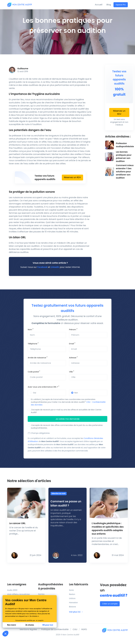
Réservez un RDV (72, 177)
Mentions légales (28, 629)
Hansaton (73, 602)
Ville (71, 371)
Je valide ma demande (67, 418)
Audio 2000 (12, 590)
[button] (5, 633)
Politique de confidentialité (55, 629)
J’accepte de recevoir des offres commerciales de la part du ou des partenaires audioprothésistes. (67, 426)
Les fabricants (78, 584)
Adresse (72, 357)
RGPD (84, 629)
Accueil (98, 4)
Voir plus (76, 612)
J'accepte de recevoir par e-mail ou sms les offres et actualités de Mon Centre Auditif (66, 411)
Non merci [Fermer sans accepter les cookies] (11, 625)
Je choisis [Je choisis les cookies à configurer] (29, 625)
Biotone (72, 606)
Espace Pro (121, 4)
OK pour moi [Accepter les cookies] (47, 625)
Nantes (41, 594)
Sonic (71, 590)
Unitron (72, 598)
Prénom (72, 329)
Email (71, 343)
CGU (88, 402)
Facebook (42, 267)
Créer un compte (109, 603)
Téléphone (32, 343)
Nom (30, 329)
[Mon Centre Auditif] (19, 4)
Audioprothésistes (52, 586)
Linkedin (55, 267)
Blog (109, 4)
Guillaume (22, 68)
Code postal (33, 371)
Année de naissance (37, 357)
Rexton (72, 594)
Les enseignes (16, 584)
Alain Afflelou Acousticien (18, 594)
